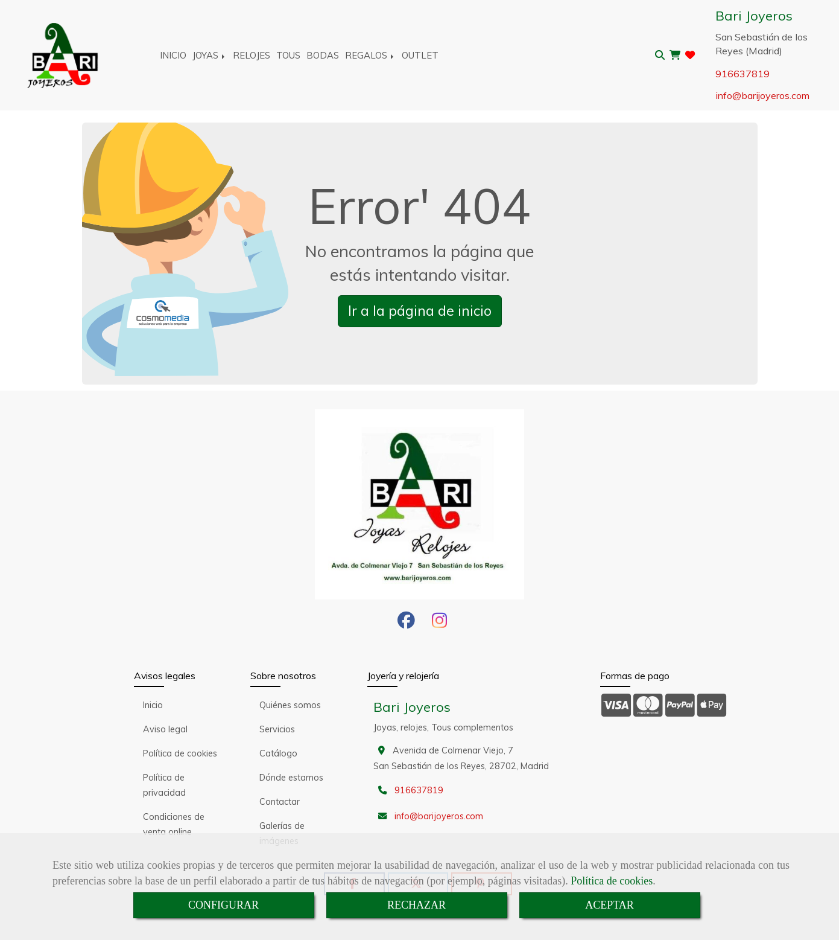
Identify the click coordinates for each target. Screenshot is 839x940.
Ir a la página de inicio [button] (420, 310)
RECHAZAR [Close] (416, 905)
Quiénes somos (290, 705)
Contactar (279, 801)
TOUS (288, 55)
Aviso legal (165, 729)
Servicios (277, 729)
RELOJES (251, 55)
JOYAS (209, 55)
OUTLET (420, 55)
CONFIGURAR (223, 905)
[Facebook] (406, 623)
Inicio (153, 705)
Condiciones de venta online (173, 824)
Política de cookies (612, 881)
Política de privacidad (164, 785)
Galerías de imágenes (282, 833)
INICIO (173, 55)
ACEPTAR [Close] (609, 905)
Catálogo (278, 753)
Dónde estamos (291, 777)
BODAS (322, 55)
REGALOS (370, 55)
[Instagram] (439, 623)
